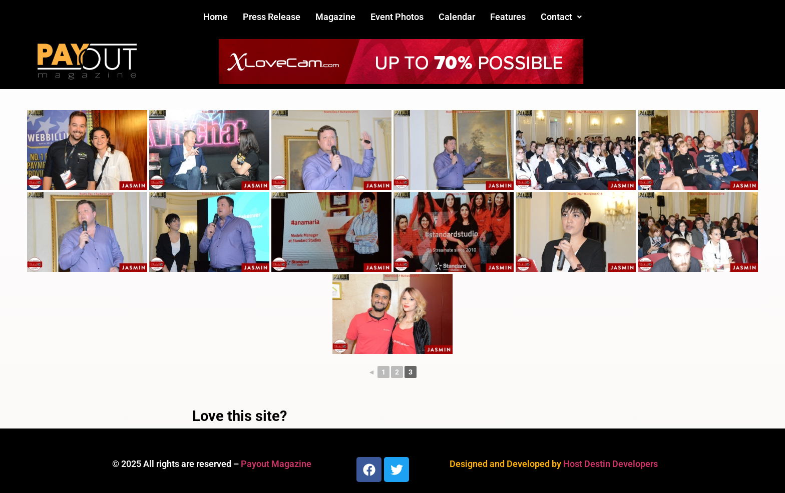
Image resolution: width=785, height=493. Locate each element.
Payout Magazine (276, 463)
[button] (561, 17)
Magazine (335, 17)
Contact (561, 17)
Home (215, 17)
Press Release (271, 17)
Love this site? (239, 416)
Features (508, 17)
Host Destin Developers (610, 463)
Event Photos (397, 17)
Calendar (457, 17)
